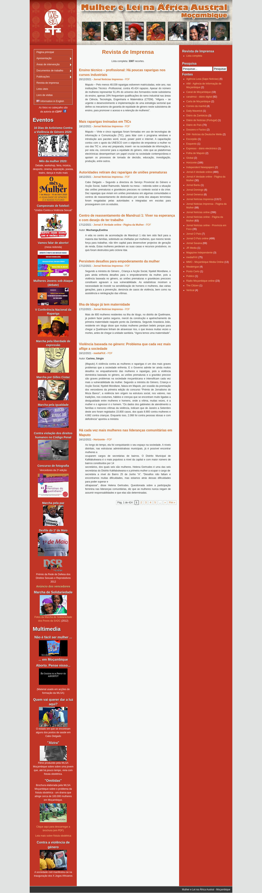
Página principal (45, 52)
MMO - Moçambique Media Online (205, 262)
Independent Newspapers (200, 167)
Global (189, 157)
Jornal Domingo (194, 189)
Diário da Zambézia (197, 115)
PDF (127, 79)
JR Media (191, 247)
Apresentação (44, 58)
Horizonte (99, 439)
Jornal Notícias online (198, 212)
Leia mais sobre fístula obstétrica (53, 835)
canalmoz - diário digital (199, 96)
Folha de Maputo (195, 153)
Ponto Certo (192, 271)
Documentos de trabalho (49, 70)
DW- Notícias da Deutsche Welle (204, 134)
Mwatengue (192, 266)
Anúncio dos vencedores (53, 586)
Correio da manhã (196, 106)
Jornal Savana (194, 243)
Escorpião (191, 139)
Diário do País (194, 125)
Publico (190, 276)
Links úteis (42, 89)
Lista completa (194, 55)
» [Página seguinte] (165, 502)
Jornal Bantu (193, 185)
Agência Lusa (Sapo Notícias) (202, 79)
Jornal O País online (197, 238)
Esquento (191, 143)
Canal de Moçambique (198, 92)
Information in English (50, 101)
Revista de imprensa (47, 82)
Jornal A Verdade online (199, 172)
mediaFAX (99, 353)
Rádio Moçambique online (200, 280)
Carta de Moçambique (198, 101)
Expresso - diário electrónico (201, 148)
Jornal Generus (194, 194)
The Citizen (192, 285)
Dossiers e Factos (196, 129)
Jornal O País (193, 233)
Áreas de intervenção (48, 64)
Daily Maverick (194, 110)
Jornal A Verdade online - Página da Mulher (119, 224)
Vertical (190, 290)
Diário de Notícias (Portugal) (201, 120)
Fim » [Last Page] (172, 502)
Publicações (43, 76)
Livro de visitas (44, 95)
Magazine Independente (199, 252)
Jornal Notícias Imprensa (108, 79)
